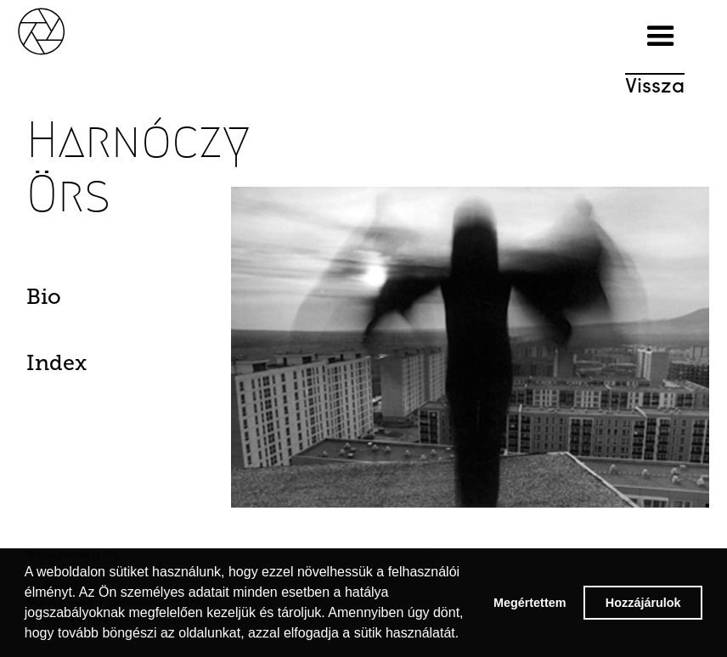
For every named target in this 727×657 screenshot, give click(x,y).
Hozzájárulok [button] (643, 602)
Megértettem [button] (529, 602)
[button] (660, 36)
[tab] (77, 301)
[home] (59, 29)
